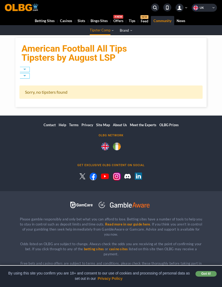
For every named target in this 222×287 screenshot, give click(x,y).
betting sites (94, 249)
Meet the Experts (143, 125)
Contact (50, 125)
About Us (120, 125)
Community (162, 21)
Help (62, 125)
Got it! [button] (206, 274)
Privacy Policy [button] (110, 278)
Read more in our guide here (127, 224)
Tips (132, 21)
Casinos (66, 21)
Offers (118, 19)
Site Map (103, 125)
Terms (74, 125)
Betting (45, 21)
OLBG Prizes (169, 125)
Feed (144, 19)
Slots (81, 21)
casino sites (118, 249)
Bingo (99, 21)
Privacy (87, 125)
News (181, 21)
